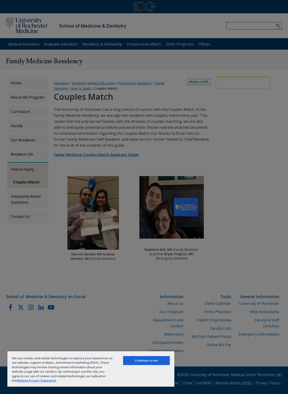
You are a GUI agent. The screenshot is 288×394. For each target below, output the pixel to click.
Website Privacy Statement (36, 380)
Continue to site (146, 360)
